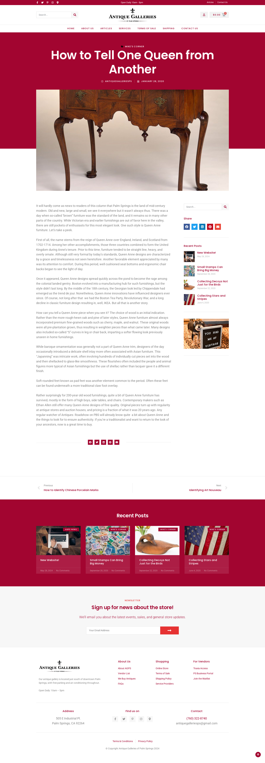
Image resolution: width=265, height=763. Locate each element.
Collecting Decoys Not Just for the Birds (212, 283)
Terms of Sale (146, 28)
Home (71, 28)
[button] (90, 442)
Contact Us (189, 28)
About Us (87, 28)
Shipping (169, 28)
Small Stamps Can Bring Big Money (210, 268)
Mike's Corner (134, 46)
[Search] (74, 15)
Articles (106, 28)
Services (125, 28)
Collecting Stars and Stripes (211, 297)
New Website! (206, 253)
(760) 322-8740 (196, 718)
